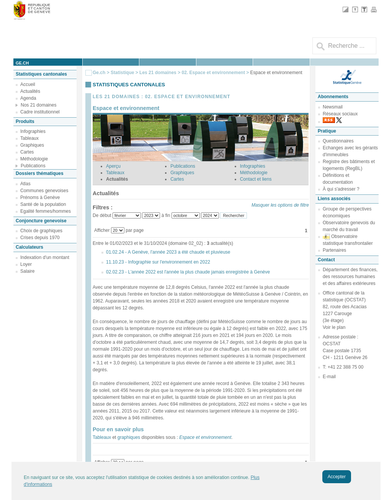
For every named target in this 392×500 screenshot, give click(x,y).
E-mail (329, 376)
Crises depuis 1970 (40, 237)
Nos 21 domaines (38, 105)
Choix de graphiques (41, 230)
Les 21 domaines (157, 72)
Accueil (27, 84)
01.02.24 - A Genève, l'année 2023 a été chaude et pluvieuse (168, 252)
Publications (33, 165)
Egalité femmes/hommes (45, 211)
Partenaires (334, 250)
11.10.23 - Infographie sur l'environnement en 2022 (158, 262)
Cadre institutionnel (40, 112)
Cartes (27, 152)
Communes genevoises (44, 190)
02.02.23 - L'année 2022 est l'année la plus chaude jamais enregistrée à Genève (188, 272)
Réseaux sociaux (340, 114)
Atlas (25, 183)
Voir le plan (334, 327)
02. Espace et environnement (213, 72)
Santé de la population (43, 204)
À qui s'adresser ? (341, 189)
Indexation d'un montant (44, 257)
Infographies (33, 131)
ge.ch (22, 63)
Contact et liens (256, 179)
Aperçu (113, 166)
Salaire (27, 271)
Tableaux (29, 138)
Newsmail (333, 107)
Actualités (30, 91)
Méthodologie (34, 159)
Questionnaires (338, 141)
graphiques (129, 437)
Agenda (28, 98)
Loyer (26, 264)
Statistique (122, 72)
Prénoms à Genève (40, 197)
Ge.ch (99, 72)
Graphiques (32, 145)
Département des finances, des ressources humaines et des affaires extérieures (350, 276)
